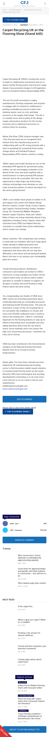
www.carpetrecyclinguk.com (15, 389)
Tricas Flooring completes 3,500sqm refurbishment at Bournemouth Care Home (30, 716)
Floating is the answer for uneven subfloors (29, 634)
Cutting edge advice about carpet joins (30, 660)
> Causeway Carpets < (26, 696)
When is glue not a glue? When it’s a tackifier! (32, 620)
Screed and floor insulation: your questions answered (32, 647)
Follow (43, 530)
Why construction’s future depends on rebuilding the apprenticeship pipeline (29, 557)
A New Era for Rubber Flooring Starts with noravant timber (31, 686)
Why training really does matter (32, 583)
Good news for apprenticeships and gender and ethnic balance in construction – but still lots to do (32, 572)
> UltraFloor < (23, 711)
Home (4, 10)
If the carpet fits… (26, 606)
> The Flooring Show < (15, 10)
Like (45, 523)
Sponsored (22, 682)
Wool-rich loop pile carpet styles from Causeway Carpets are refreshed (31, 701)
